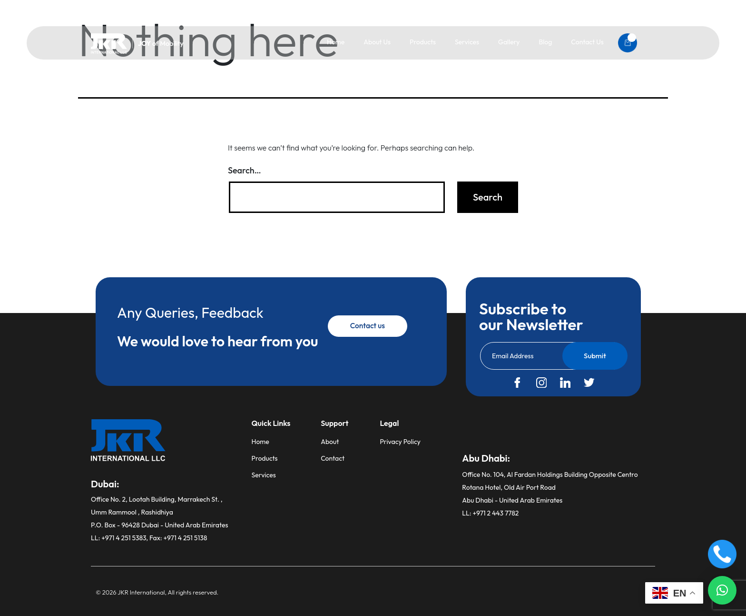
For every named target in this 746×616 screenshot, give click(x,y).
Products (423, 42)
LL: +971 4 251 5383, (120, 538)
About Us (377, 42)
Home (335, 42)
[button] (722, 590)
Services (467, 42)
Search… (244, 170)
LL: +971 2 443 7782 (490, 513)
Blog (545, 42)
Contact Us (587, 42)
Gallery (509, 42)
